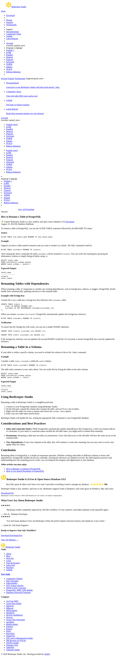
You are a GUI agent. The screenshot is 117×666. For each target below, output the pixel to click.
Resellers (10, 577)
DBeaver (9, 618)
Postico (9, 638)
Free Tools (5, 584)
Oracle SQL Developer (15, 629)
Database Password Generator (18, 602)
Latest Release (12, 38)
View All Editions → (9, 549)
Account (9, 43)
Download (10, 15)
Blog (8, 566)
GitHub (9, 36)
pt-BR (8, 52)
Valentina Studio (13, 659)
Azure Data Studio (13, 613)
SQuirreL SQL (12, 655)
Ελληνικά (10, 62)
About (8, 563)
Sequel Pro (10, 645)
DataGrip (10, 615)
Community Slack (13, 34)
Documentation (12, 32)
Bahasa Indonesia (13, 72)
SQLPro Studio (12, 652)
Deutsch (9, 57)
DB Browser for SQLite (16, 650)
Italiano (9, 67)
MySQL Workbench (14, 625)
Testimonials (11, 25)
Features (9, 22)
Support (9, 29)
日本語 (9, 64)
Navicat (9, 627)
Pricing (9, 20)
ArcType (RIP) (12, 611)
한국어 (9, 69)
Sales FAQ (10, 575)
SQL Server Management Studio (19, 648)
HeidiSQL (10, 622)
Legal (8, 570)
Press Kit (10, 568)
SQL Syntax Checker (14, 595)
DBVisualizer (11, 620)
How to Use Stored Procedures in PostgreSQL (25, 481)
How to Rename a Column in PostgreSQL (23, 478)
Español (9, 55)
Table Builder (11, 593)
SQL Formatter (12, 590)
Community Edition (14, 588)
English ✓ (10, 50)
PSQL (8, 641)
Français (9, 59)
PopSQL (9, 636)
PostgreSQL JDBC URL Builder (19, 600)
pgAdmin (10, 632)
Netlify (47, 664)
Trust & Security (13, 572)
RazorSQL (10, 643)
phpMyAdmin (12, 634)
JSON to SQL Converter (16, 597)
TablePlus (10, 657)
